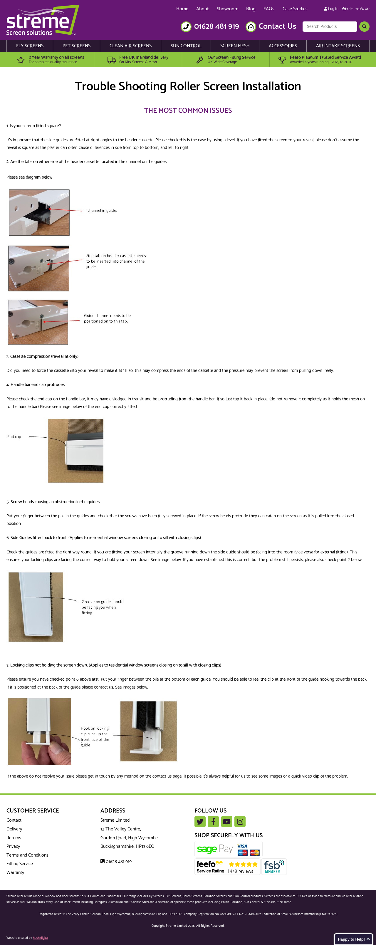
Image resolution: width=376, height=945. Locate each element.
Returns (13, 838)
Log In (331, 9)
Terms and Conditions (27, 855)
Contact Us (277, 27)
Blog (251, 9)
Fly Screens (29, 46)
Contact (13, 820)
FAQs (268, 9)
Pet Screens (76, 46)
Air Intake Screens (338, 46)
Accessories (283, 46)
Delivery (14, 829)
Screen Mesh (235, 46)
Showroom (227, 9)
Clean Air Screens (131, 46)
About (202, 9)
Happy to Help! (351, 939)
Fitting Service (19, 864)
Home (182, 9)
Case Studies (295, 9)
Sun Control (186, 46)
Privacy (13, 846)
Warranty (15, 873)
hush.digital (40, 938)
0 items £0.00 (356, 9)
